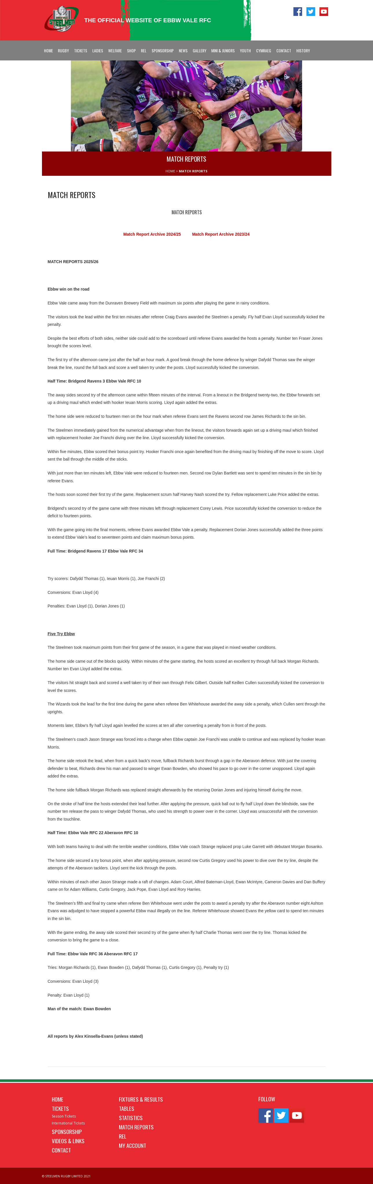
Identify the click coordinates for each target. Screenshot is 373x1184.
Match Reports (136, 1126)
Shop (131, 50)
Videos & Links (68, 1140)
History (303, 50)
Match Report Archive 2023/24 (221, 234)
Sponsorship (163, 50)
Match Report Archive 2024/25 (152, 234)
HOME (170, 171)
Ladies (97, 50)
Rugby (63, 50)
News (183, 50)
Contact (283, 50)
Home (48, 50)
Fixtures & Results (141, 1099)
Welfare (115, 50)
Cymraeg (263, 50)
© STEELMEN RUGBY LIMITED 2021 (66, 1176)
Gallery (199, 50)
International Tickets (68, 1123)
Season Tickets (64, 1116)
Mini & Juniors (223, 50)
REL (143, 50)
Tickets (80, 50)
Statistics (131, 1117)
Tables (126, 1108)
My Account (132, 1145)
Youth (245, 50)
